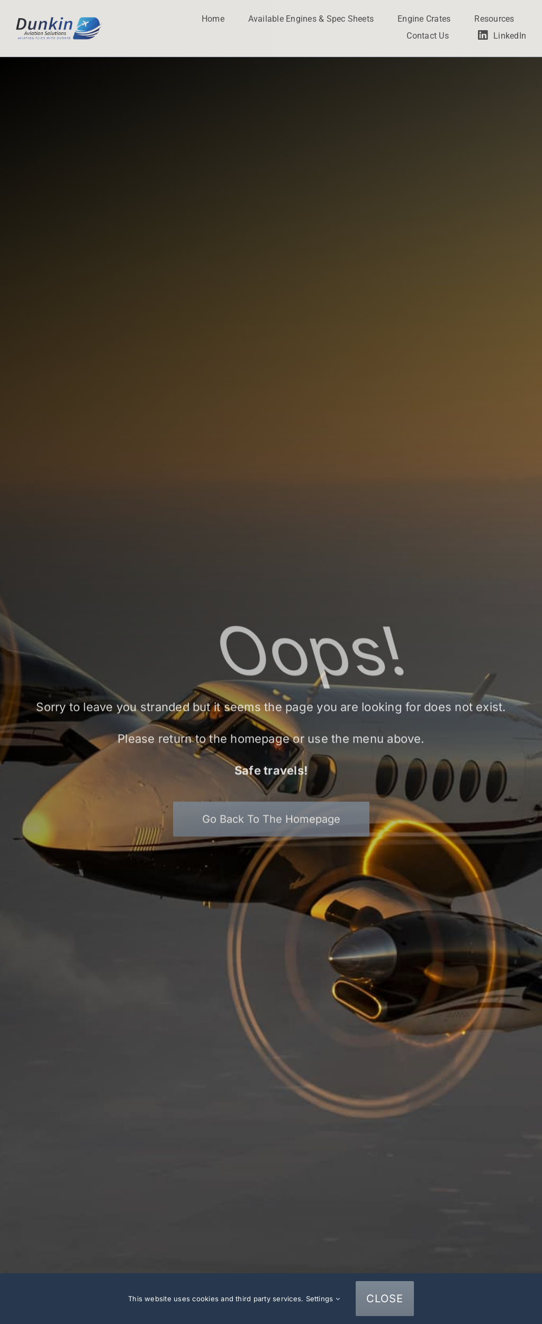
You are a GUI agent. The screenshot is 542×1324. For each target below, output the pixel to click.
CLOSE (384, 1298)
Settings (323, 1298)
